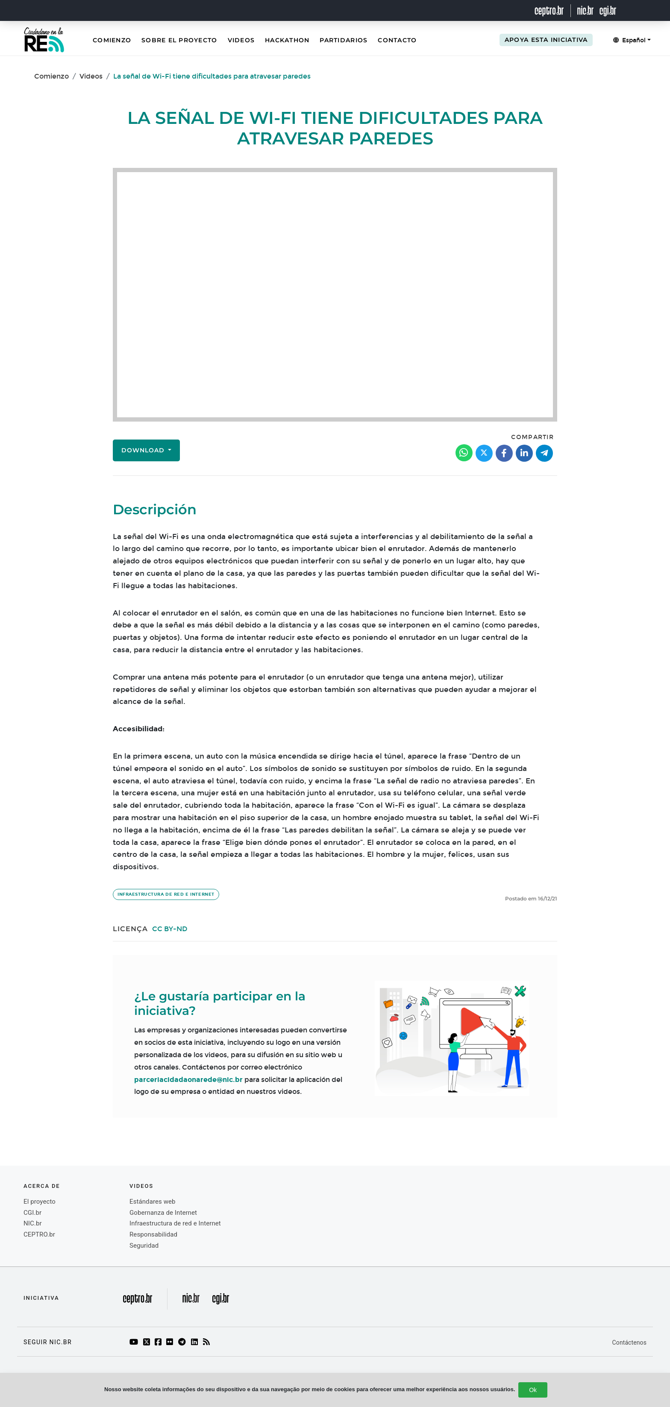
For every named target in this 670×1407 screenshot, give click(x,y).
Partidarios (343, 40)
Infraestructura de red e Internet (166, 894)
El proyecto (40, 1201)
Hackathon (287, 40)
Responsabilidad (153, 1234)
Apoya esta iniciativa (546, 40)
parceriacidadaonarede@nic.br (188, 1080)
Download (144, 450)
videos (141, 1186)
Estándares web (152, 1201)
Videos (241, 40)
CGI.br (32, 1212)
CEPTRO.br (39, 1234)
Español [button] (629, 40)
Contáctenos (629, 1342)
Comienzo (112, 40)
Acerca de (42, 1186)
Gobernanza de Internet (163, 1212)
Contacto (397, 40)
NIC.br (33, 1223)
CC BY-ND (170, 929)
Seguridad (144, 1245)
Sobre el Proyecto (179, 40)
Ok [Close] (533, 1389)
